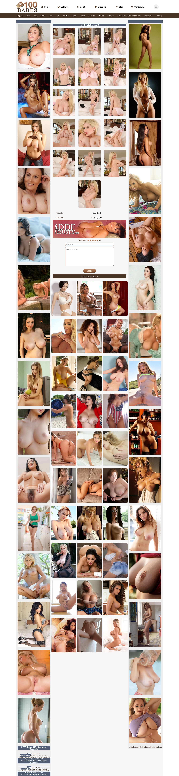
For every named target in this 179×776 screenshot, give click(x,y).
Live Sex (92, 16)
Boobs (28, 16)
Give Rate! (82, 240)
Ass (58, 16)
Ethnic (51, 16)
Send (89, 271)
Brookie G (96, 213)
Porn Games (148, 16)
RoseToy (159, 16)
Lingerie (19, 16)
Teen (35, 16)
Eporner (82, 16)
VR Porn (101, 16)
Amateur (66, 16)
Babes (43, 16)
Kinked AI (111, 16)
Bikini (74, 16)
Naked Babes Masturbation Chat (129, 16)
